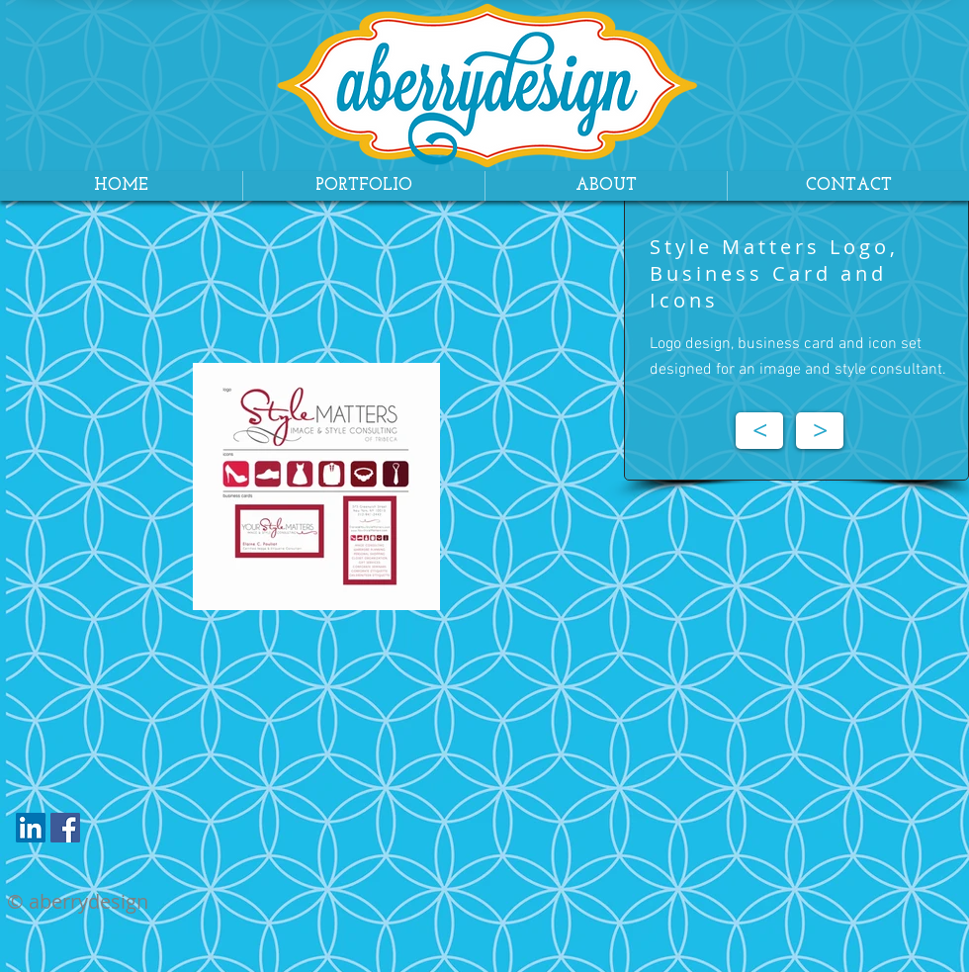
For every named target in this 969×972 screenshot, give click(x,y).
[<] (759, 430)
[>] (819, 430)
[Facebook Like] (126, 832)
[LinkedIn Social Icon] (30, 827)
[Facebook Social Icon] (65, 827)
